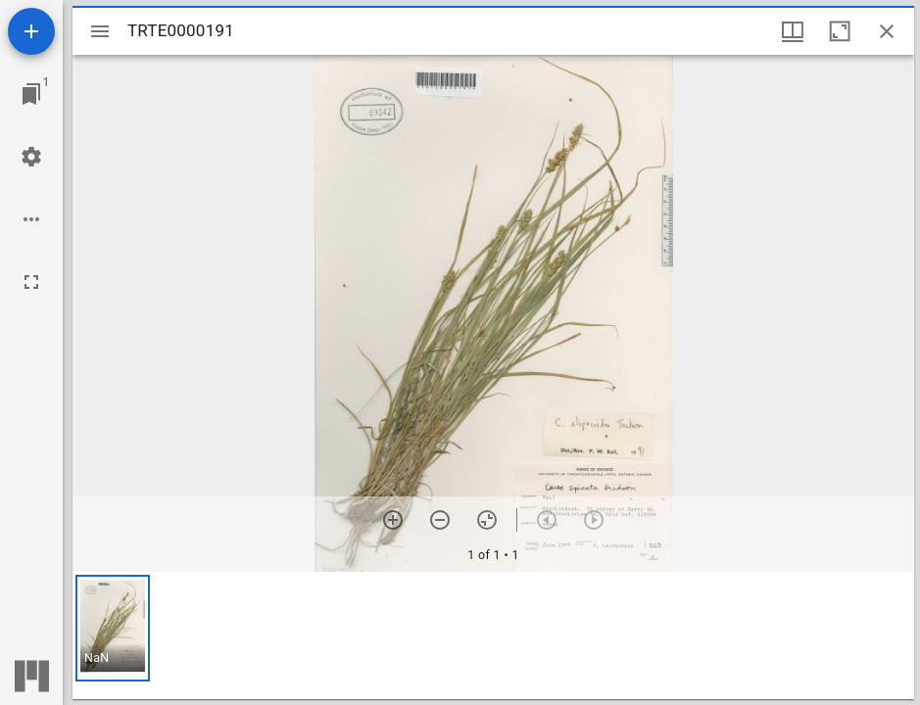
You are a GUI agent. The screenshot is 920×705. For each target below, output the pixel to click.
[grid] (493, 635)
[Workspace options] (31, 219)
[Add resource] (31, 31)
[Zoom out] (439, 519)
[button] (112, 628)
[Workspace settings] (31, 156)
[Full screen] (31, 282)
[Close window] (886, 31)
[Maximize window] (839, 31)
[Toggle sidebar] (99, 31)
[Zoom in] (392, 519)
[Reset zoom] (486, 519)
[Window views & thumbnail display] (792, 31)
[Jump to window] (31, 94)
